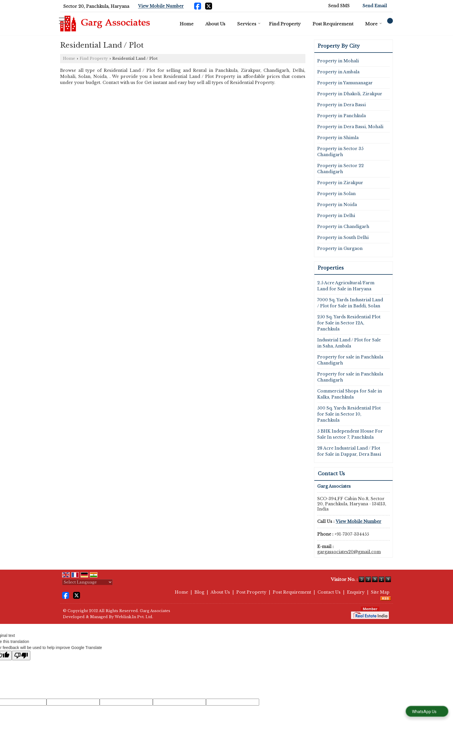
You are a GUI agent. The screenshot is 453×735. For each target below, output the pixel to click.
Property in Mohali (338, 60)
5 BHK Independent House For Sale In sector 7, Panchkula (350, 434)
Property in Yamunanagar (345, 82)
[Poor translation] (21, 655)
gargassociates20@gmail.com (349, 551)
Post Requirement (333, 24)
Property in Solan (336, 193)
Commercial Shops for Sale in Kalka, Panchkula (349, 394)
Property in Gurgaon (340, 248)
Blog (199, 592)
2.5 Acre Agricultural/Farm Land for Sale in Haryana (345, 285)
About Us (215, 24)
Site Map (380, 592)
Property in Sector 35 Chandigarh (340, 151)
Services (249, 24)
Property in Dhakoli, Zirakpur (349, 93)
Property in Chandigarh (343, 226)
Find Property (285, 24)
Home (187, 24)
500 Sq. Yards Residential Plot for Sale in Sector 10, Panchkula (349, 414)
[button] (161, 6)
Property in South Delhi (343, 237)
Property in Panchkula (341, 115)
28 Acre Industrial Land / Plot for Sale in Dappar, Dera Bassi (349, 451)
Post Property (251, 592)
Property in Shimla (338, 137)
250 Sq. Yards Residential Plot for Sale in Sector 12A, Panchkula (348, 323)
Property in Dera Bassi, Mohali (350, 126)
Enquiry (356, 592)
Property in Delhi (336, 215)
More (373, 24)
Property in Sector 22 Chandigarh (340, 168)
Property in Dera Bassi (341, 104)
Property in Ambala (338, 71)
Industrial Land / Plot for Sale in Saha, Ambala (349, 343)
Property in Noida (337, 204)
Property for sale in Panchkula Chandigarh (350, 360)
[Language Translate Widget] (87, 582)
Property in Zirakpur (340, 182)
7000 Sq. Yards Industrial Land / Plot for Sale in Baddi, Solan (350, 302)
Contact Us (329, 592)
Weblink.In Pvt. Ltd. (134, 617)
